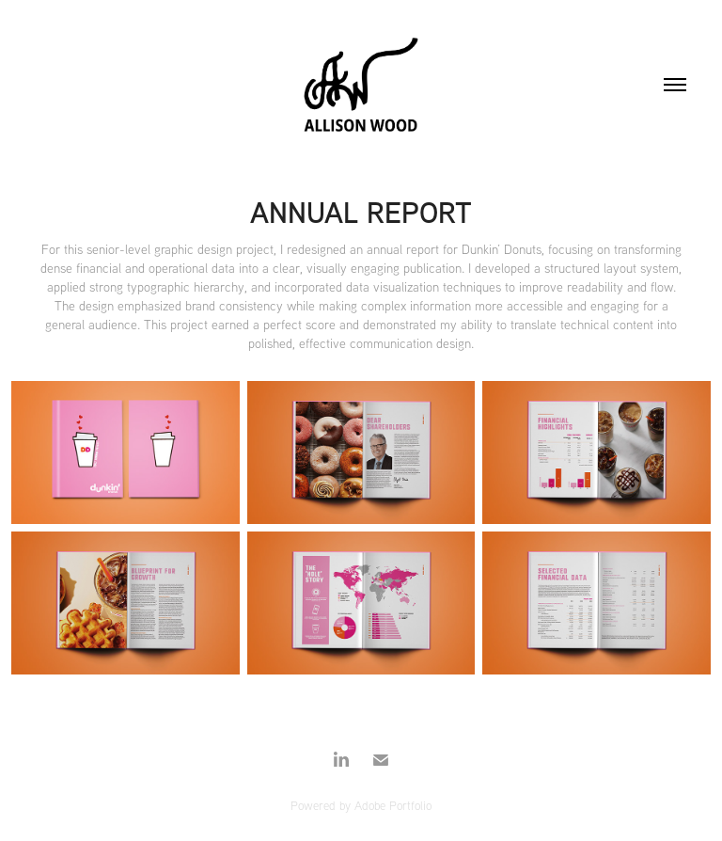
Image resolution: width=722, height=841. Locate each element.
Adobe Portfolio (393, 805)
